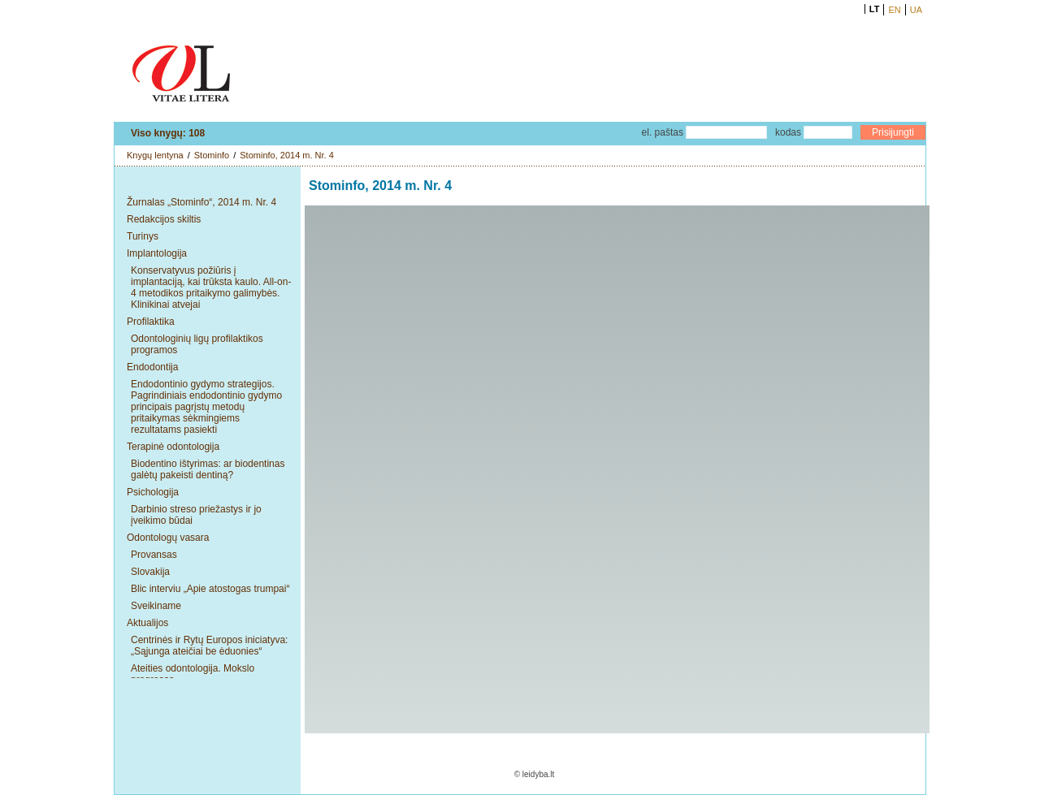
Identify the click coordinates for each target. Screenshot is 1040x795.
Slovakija (150, 571)
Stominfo (211, 155)
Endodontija (152, 367)
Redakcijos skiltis (164, 219)
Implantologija (157, 253)
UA (916, 10)
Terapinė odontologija (173, 446)
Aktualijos (147, 623)
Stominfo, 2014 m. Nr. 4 (287, 155)
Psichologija (153, 492)
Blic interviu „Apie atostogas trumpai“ (210, 588)
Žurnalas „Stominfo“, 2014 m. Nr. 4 (201, 202)
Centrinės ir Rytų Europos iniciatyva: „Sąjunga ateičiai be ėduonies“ (209, 645)
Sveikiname (156, 605)
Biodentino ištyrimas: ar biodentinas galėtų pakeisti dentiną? (207, 469)
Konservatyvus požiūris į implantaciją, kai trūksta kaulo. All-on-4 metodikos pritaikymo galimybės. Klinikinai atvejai (211, 287)
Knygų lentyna (155, 155)
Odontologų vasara (168, 537)
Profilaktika (151, 321)
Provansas (154, 554)
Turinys (142, 236)
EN (894, 10)
